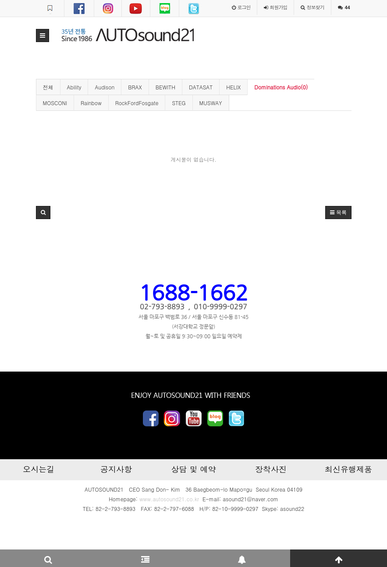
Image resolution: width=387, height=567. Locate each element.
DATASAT (201, 87)
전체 (48, 87)
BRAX (135, 87)
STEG (178, 102)
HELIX (233, 87)
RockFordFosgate (137, 102)
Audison (104, 87)
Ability (74, 87)
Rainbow (91, 102)
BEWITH (165, 87)
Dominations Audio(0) (281, 87)
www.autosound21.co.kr (169, 499)
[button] (42, 35)
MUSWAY (210, 102)
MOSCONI (55, 102)
